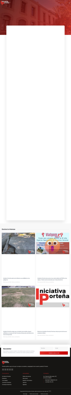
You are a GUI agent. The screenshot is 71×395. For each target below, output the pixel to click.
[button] (69, 2)
